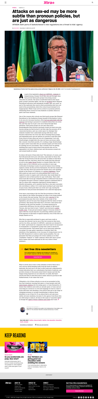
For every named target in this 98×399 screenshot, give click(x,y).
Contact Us (32, 383)
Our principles (18, 384)
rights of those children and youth (39, 299)
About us (17, 383)
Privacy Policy (18, 389)
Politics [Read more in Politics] (14, 7)
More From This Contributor (32, 306)
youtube (83, 397)
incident (49, 101)
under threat (32, 162)
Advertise (31, 388)
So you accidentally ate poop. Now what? (14, 358)
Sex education (51, 320)
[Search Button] (92, 2)
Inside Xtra (18, 386)
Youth (21, 322)
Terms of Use (18, 391)
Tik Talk (30, 355)
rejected (51, 197)
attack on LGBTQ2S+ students (49, 94)
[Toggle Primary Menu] (5, 3)
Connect (45, 383)
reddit (91, 397)
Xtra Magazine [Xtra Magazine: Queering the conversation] (49, 2)
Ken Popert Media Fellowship (51, 388)
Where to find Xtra (48, 386)
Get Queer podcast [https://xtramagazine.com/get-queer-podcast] (48, 389)
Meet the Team (33, 384)
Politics (31, 320)
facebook (79, 397)
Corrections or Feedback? (26, 324)
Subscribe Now (38, 257)
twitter (81, 397)
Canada (26, 322)
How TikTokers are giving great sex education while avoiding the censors (36, 360)
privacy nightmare (49, 171)
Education (59, 320)
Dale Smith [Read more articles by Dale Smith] (16, 28)
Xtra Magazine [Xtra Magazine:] (8, 383)
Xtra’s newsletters (48, 384)
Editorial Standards (20, 388)
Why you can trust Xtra (41, 324)
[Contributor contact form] (27, 314)
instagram (86, 397)
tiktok (88, 397)
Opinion (21, 7)
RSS (93, 397)
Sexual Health (38, 320)
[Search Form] (92, 3)
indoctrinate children (26, 285)
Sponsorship (32, 389)
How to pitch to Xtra (34, 386)
